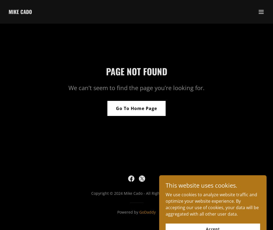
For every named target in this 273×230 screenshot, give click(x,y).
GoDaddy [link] (147, 212)
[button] (261, 11)
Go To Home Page (136, 108)
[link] (20, 12)
